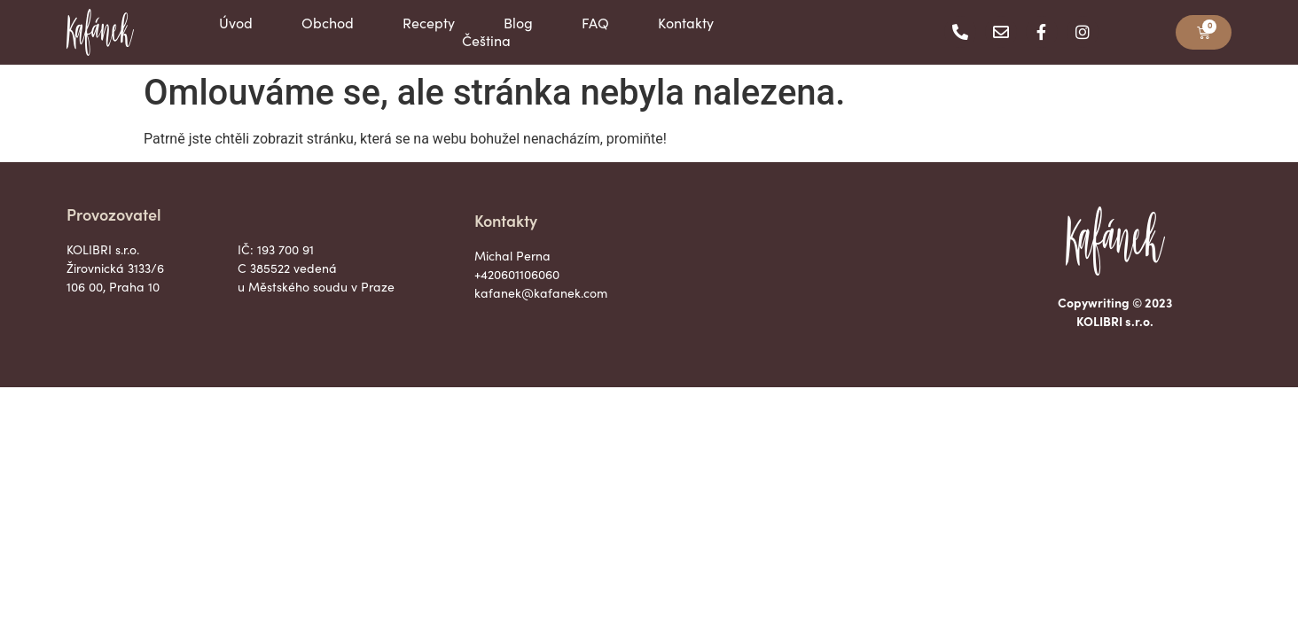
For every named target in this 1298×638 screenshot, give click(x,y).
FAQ (595, 23)
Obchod (327, 23)
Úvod (236, 23)
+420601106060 (516, 274)
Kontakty (686, 23)
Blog (518, 23)
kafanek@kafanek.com (540, 292)
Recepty (429, 23)
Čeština (486, 41)
